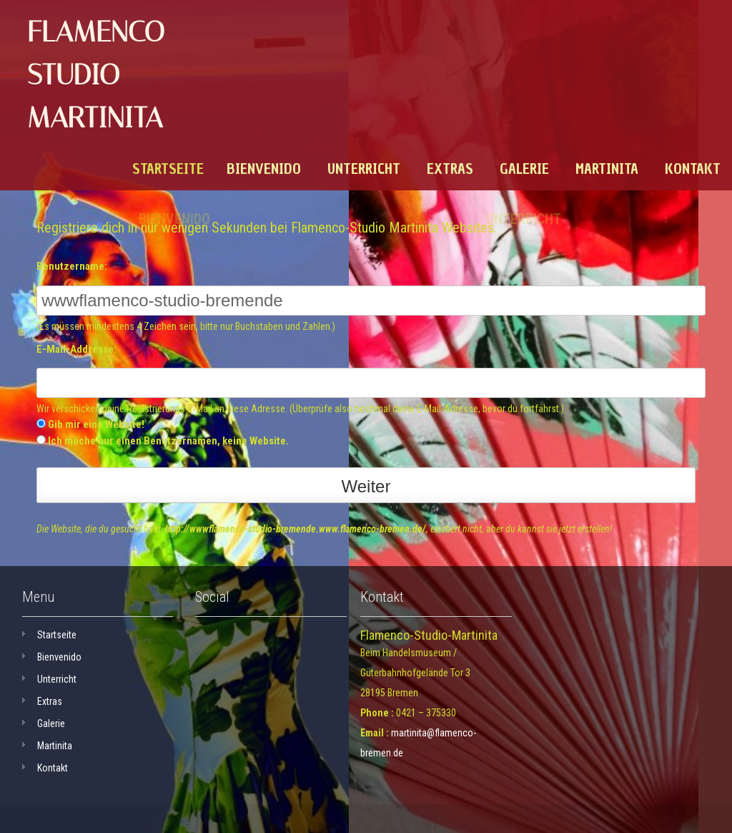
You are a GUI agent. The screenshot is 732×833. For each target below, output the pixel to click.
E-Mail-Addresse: (76, 349)
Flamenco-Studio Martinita (101, 75)
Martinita (606, 169)
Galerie (524, 169)
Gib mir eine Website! (96, 424)
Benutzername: (71, 266)
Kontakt (693, 169)
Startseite (168, 169)
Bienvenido (264, 169)
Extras (450, 169)
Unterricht (363, 169)
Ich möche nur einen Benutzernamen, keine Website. (168, 440)
